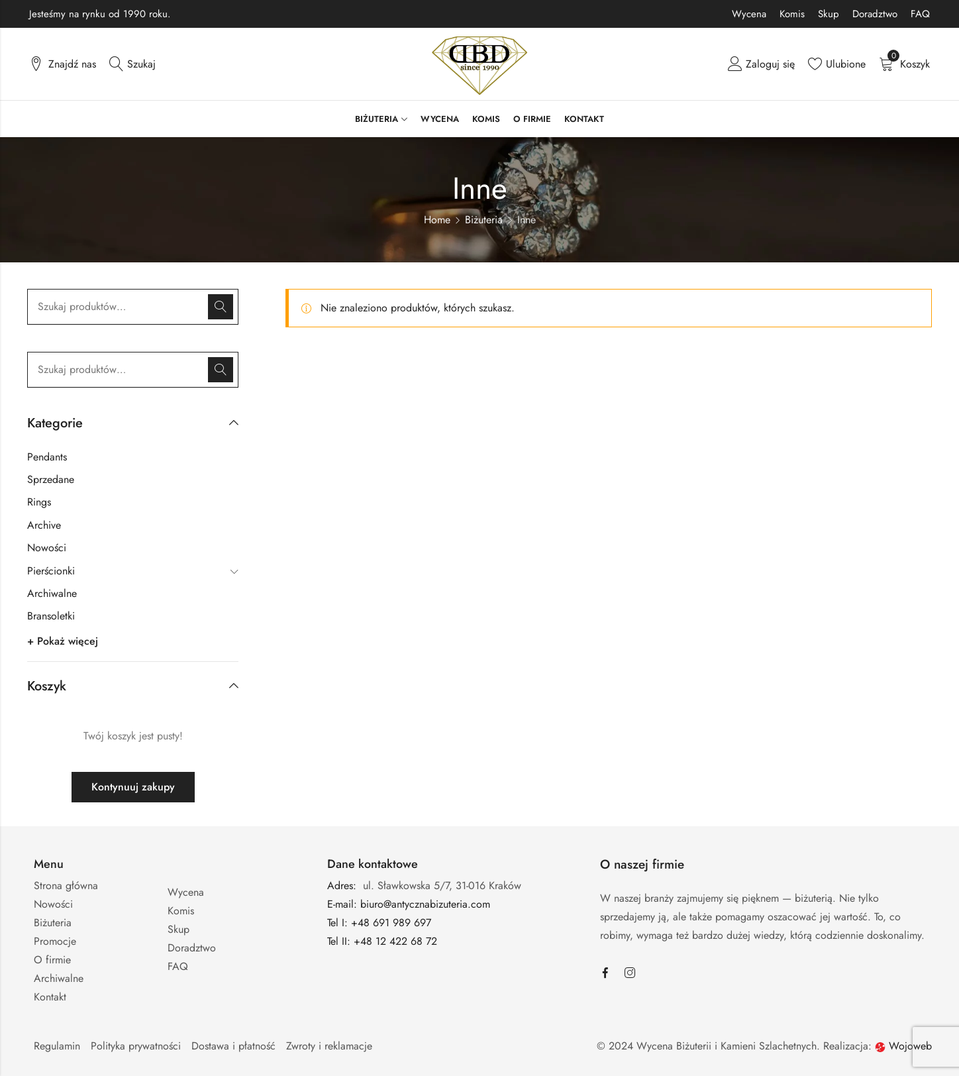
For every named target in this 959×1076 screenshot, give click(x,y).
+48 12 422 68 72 (397, 941)
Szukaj (220, 306)
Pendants (47, 456)
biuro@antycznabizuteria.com (425, 904)
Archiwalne (52, 593)
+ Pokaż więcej (62, 641)
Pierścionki (51, 570)
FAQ (920, 14)
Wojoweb (903, 1045)
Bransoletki (51, 615)
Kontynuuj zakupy (133, 786)
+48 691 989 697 (391, 922)
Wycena (749, 14)
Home (437, 219)
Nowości (46, 547)
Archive (44, 525)
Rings (39, 502)
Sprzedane (50, 479)
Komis (792, 14)
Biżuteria (484, 219)
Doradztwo (874, 14)
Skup (828, 14)
